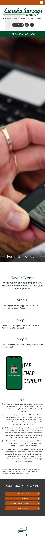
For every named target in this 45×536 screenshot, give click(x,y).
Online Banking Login (22, 33)
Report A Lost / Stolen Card (22, 503)
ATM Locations (23, 498)
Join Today (22, 508)
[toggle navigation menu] (41, 2)
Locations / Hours (22, 493)
